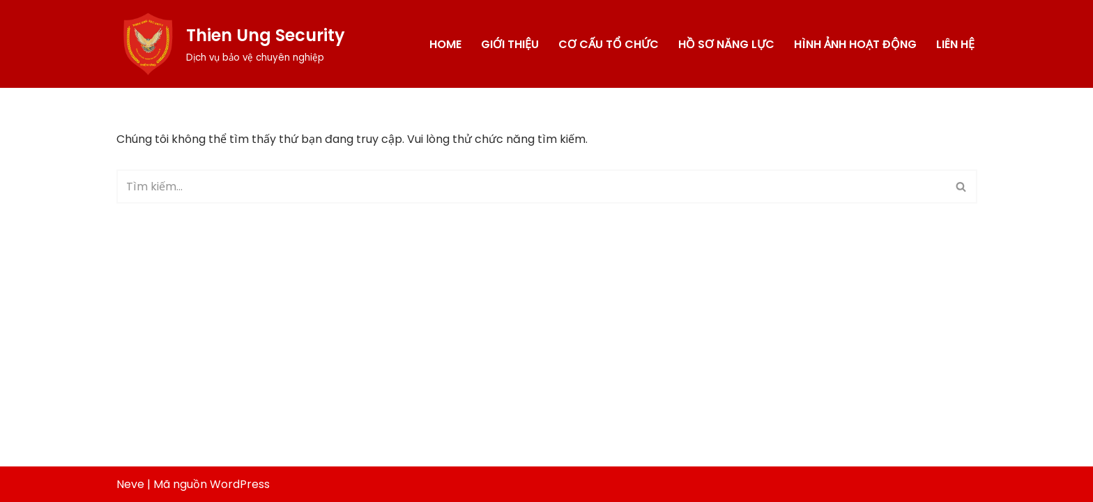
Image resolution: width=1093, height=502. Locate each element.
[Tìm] (531, 186)
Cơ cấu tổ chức (608, 44)
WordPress (240, 484)
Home (445, 44)
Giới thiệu (510, 44)
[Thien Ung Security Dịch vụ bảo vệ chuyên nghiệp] (230, 44)
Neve (130, 484)
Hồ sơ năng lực (726, 44)
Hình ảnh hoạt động (855, 44)
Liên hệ (955, 44)
